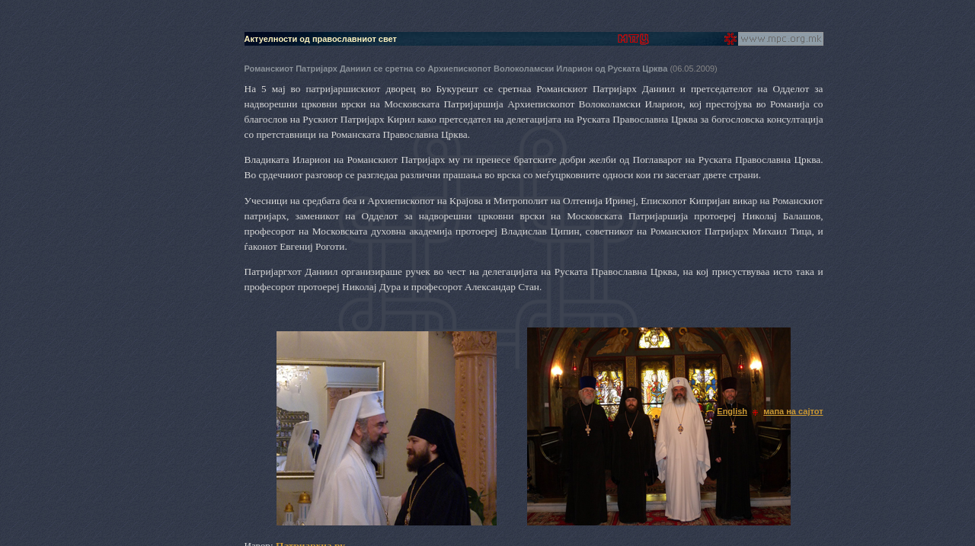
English (732, 411)
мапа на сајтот (793, 411)
